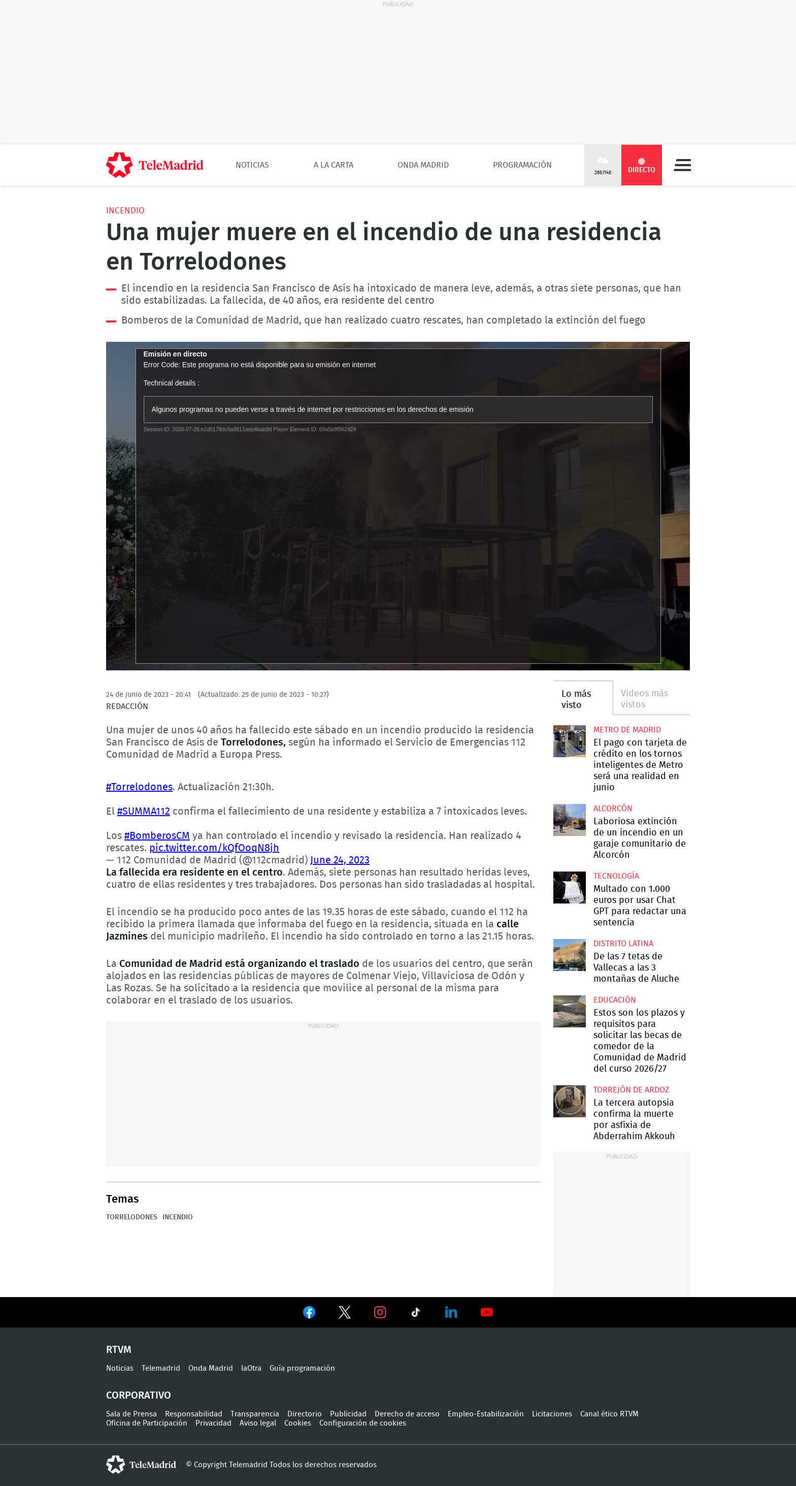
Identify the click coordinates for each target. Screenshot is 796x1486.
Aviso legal (258, 1423)
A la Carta (333, 165)
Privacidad (213, 1423)
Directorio (304, 1414)
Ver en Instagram (380, 1312)
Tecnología (616, 876)
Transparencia (254, 1414)
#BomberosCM (157, 836)
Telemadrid (161, 1368)
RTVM (118, 1350)
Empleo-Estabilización (486, 1414)
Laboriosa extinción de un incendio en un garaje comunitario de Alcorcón (569, 820)
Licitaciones (552, 1414)
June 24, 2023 (340, 860)
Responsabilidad (193, 1414)
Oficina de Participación (146, 1423)
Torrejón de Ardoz (631, 1090)
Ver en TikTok (416, 1314)
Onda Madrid (423, 165)
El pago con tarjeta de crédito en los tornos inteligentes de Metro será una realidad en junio (569, 741)
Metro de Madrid (627, 730)
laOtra (251, 1368)
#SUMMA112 (143, 811)
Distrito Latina (623, 944)
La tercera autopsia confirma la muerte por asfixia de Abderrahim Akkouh (569, 1101)
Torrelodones (131, 1217)
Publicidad (348, 1414)
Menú (682, 165)
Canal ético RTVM (609, 1414)
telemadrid (141, 1464)
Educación (614, 1000)
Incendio (125, 210)
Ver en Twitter (345, 1314)
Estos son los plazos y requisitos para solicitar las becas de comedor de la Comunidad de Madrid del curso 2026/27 (569, 1011)
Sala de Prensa (131, 1414)
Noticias (252, 165)
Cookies (297, 1423)
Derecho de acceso (407, 1414)
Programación (522, 165)
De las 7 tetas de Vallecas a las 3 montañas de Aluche (569, 955)
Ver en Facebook (309, 1314)
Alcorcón (613, 808)
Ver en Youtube (487, 1312)
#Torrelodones (139, 787)
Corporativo (138, 1396)
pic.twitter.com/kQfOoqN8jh (214, 848)
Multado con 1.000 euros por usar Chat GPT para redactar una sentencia (569, 887)
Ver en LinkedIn (451, 1312)
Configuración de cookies (362, 1423)
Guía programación (302, 1368)
